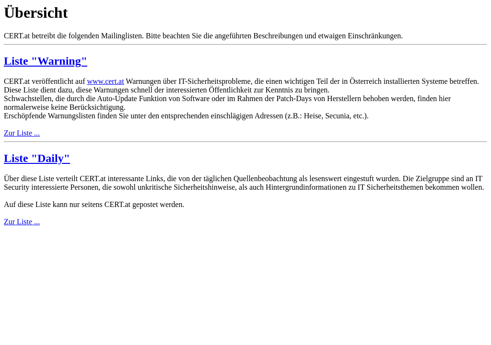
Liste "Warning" (45, 61)
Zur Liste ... (22, 133)
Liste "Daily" (37, 158)
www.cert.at (105, 81)
